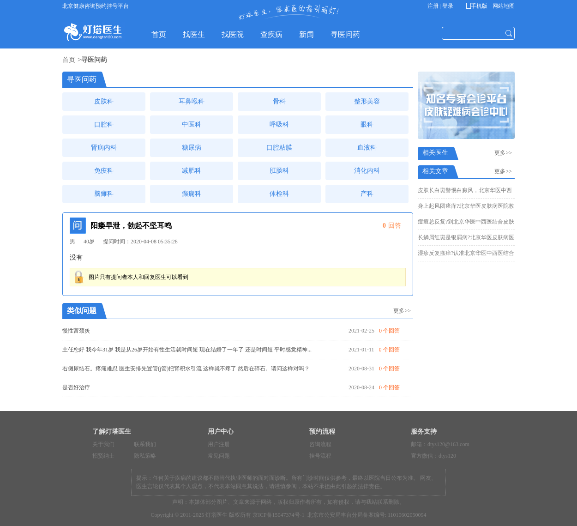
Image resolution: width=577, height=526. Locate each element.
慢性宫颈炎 (76, 330)
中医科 (191, 124)
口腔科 (104, 124)
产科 (367, 193)
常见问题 (219, 456)
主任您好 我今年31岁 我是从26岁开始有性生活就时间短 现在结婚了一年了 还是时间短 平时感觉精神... (187, 349)
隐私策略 (145, 456)
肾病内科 (104, 147)
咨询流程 (320, 444)
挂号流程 (320, 456)
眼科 (367, 124)
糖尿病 (191, 147)
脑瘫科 (104, 193)
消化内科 (367, 170)
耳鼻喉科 (191, 101)
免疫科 (104, 170)
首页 (68, 59)
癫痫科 (191, 193)
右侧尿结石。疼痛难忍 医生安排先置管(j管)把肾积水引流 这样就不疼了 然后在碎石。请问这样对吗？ (186, 368)
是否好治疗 (76, 387)
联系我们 (145, 444)
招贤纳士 (103, 456)
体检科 (279, 193)
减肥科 (191, 170)
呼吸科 (279, 124)
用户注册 (219, 444)
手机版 (478, 6)
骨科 (279, 101)
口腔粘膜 (279, 147)
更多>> (402, 311)
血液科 (367, 147)
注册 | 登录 (440, 6)
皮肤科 (104, 101)
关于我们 (103, 444)
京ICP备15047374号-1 (278, 515)
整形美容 (367, 101)
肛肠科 (279, 170)
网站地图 (503, 6)
